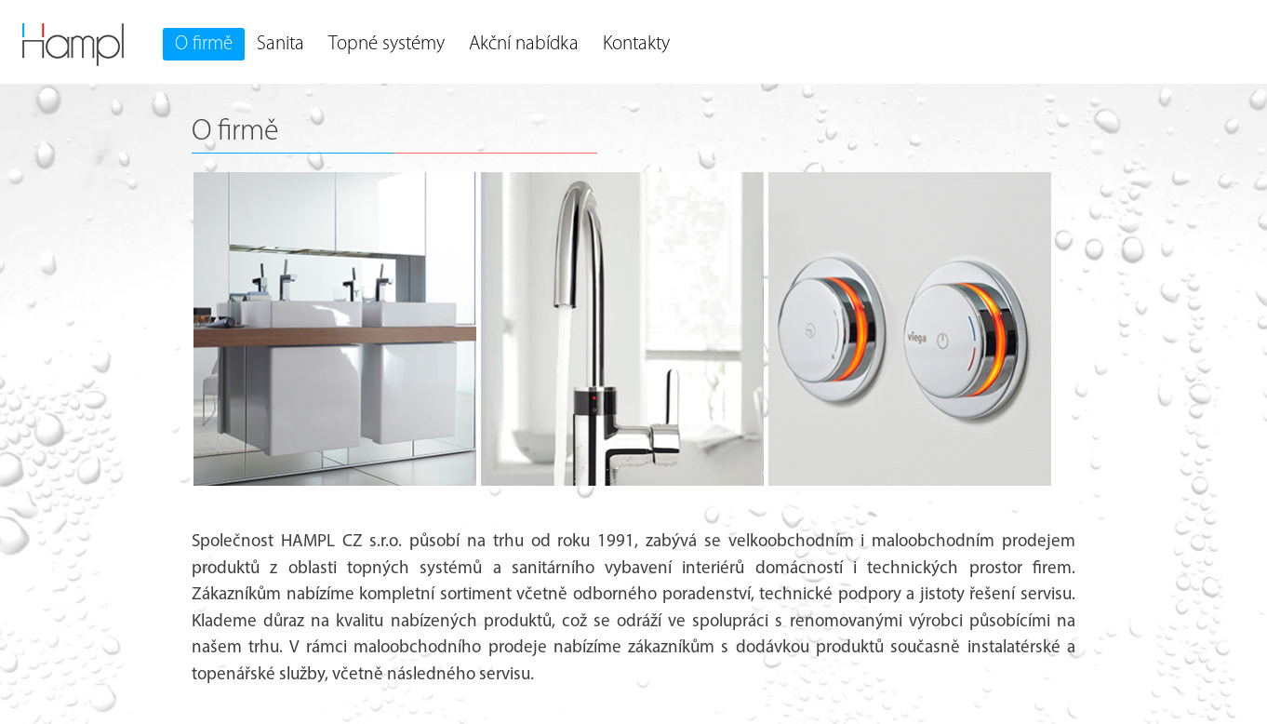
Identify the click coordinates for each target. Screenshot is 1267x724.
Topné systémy (386, 44)
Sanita (280, 44)
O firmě (204, 44)
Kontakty (636, 44)
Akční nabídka (524, 44)
